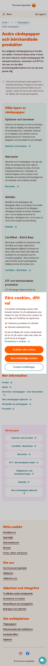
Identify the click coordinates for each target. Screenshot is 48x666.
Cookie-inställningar (24, 367)
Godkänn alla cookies (24, 349)
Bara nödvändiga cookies (24, 358)
